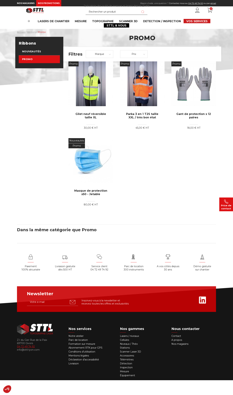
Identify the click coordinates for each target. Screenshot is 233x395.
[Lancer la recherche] (143, 18)
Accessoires (127, 370)
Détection (126, 378)
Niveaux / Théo (129, 358)
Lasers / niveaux (129, 351)
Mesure (124, 386)
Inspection (126, 382)
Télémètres (126, 374)
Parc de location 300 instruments (134, 283)
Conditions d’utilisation (81, 366)
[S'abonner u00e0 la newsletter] (72, 317)
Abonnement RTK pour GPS (85, 362)
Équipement (128, 390)
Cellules (124, 354)
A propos (176, 354)
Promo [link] (27, 74)
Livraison (73, 378)
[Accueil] (35, 29)
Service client (99, 281)
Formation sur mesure (81, 358)
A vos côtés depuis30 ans (168, 283)
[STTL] (35, 16)
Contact (176, 351)
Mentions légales (78, 370)
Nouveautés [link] (31, 66)
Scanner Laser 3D (130, 366)
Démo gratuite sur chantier (202, 283)
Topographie (104, 32)
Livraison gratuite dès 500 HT (65, 283)
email (213, 3)
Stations (125, 362)
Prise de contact (226, 204)
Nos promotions (49, 3)
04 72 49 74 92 (195, 3)
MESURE (85, 32)
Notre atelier (76, 351)
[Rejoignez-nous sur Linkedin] (202, 315)
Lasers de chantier (60, 32)
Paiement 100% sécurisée (30, 283)
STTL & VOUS (116, 38)
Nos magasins (25, 3)
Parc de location (78, 354)
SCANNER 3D (128, 32)
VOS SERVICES (192, 32)
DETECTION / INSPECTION (159, 32)
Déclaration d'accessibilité (83, 374)
